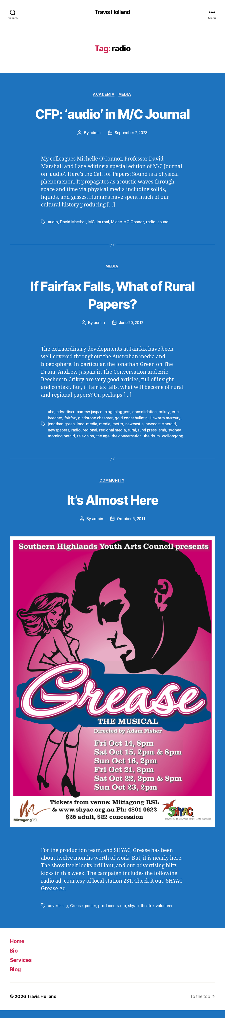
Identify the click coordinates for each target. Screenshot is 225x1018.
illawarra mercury (167, 419)
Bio (14, 958)
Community (113, 488)
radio (151, 222)
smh (164, 430)
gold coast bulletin (133, 419)
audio (53, 222)
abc (51, 413)
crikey (166, 413)
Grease (77, 913)
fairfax (71, 419)
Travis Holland (112, 12)
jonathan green (61, 425)
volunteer (166, 913)
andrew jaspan (90, 413)
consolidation (146, 413)
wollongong (58, 442)
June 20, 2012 (131, 324)
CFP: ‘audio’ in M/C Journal (112, 113)
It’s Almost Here (112, 506)
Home (18, 948)
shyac (135, 913)
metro (118, 425)
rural (134, 430)
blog (110, 413)
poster (91, 913)
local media (87, 425)
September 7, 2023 (131, 133)
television (86, 436)
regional (91, 430)
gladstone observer (96, 419)
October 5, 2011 (131, 526)
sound (163, 222)
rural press (149, 430)
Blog (16, 976)
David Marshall (73, 222)
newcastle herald (162, 425)
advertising (58, 913)
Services (22, 967)
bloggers (124, 413)
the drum (153, 436)
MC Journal (98, 222)
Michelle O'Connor (127, 222)
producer (107, 913)
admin (93, 133)
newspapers (59, 430)
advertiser (66, 413)
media (105, 425)
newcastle (135, 425)
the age (104, 436)
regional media (113, 430)
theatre (148, 913)
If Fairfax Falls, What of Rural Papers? (112, 295)
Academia (103, 95)
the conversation (128, 436)
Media (125, 95)
